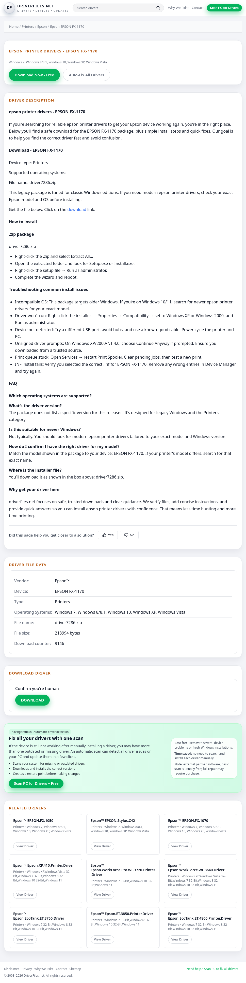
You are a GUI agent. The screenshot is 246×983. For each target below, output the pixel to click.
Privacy (27, 969)
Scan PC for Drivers (224, 8)
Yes (108, 535)
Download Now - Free (34, 74)
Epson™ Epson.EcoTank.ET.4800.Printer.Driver (200, 916)
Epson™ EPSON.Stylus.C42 (113, 820)
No (129, 535)
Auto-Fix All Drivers (86, 75)
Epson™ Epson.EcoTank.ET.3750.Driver (38, 916)
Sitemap (75, 969)
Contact (198, 7)
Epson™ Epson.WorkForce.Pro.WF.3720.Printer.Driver (123, 870)
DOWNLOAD (32, 700)
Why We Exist (178, 7)
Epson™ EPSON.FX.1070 (188, 820)
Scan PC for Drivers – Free (36, 783)
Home (14, 26)
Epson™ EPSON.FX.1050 (33, 820)
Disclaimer (11, 969)
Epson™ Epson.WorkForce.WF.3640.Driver (196, 867)
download (76, 209)
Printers (28, 26)
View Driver (25, 846)
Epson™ (62, 581)
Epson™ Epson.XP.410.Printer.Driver (43, 865)
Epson (42, 26)
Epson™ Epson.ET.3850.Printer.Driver (122, 913)
